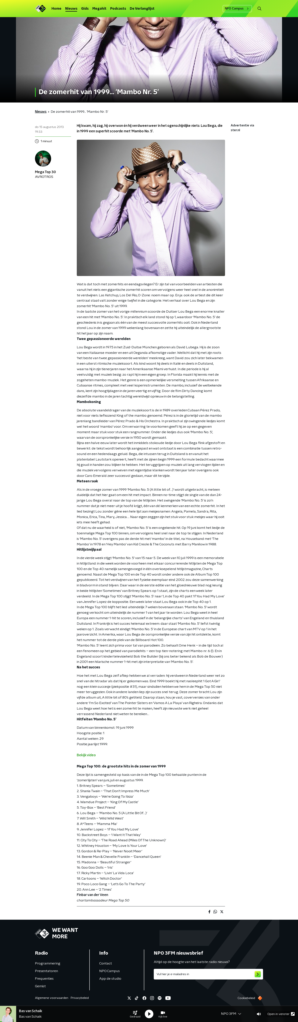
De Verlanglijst (142, 8)
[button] (135, 1014)
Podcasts (118, 8)
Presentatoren (46, 971)
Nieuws (71, 8)
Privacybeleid (80, 997)
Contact (105, 963)
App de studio (110, 978)
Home (56, 8)
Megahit (99, 8)
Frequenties (44, 978)
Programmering (47, 963)
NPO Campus (237, 8)
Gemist (40, 986)
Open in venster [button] (281, 1014)
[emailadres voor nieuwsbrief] (208, 974)
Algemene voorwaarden (51, 997)
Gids (85, 8)
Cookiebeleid (246, 998)
